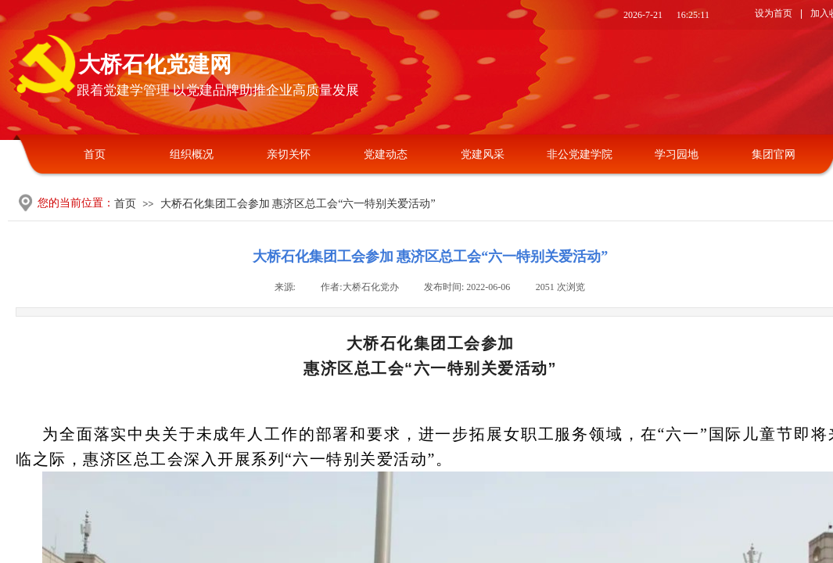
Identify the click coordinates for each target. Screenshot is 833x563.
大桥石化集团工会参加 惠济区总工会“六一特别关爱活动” (298, 204)
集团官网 (773, 154)
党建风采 (482, 154)
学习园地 (676, 154)
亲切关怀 (289, 154)
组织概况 (192, 154)
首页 (95, 154)
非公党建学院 (579, 154)
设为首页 (773, 13)
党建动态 (386, 154)
